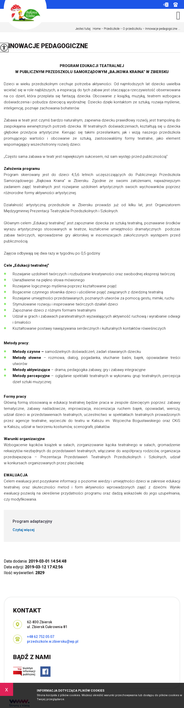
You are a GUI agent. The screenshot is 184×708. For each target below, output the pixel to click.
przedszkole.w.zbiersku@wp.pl (165, 5)
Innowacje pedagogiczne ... (161, 28)
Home (97, 28)
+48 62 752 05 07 (175, 5)
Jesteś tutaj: (84, 28)
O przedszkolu (130, 28)
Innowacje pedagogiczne (46, 46)
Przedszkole (110, 28)
